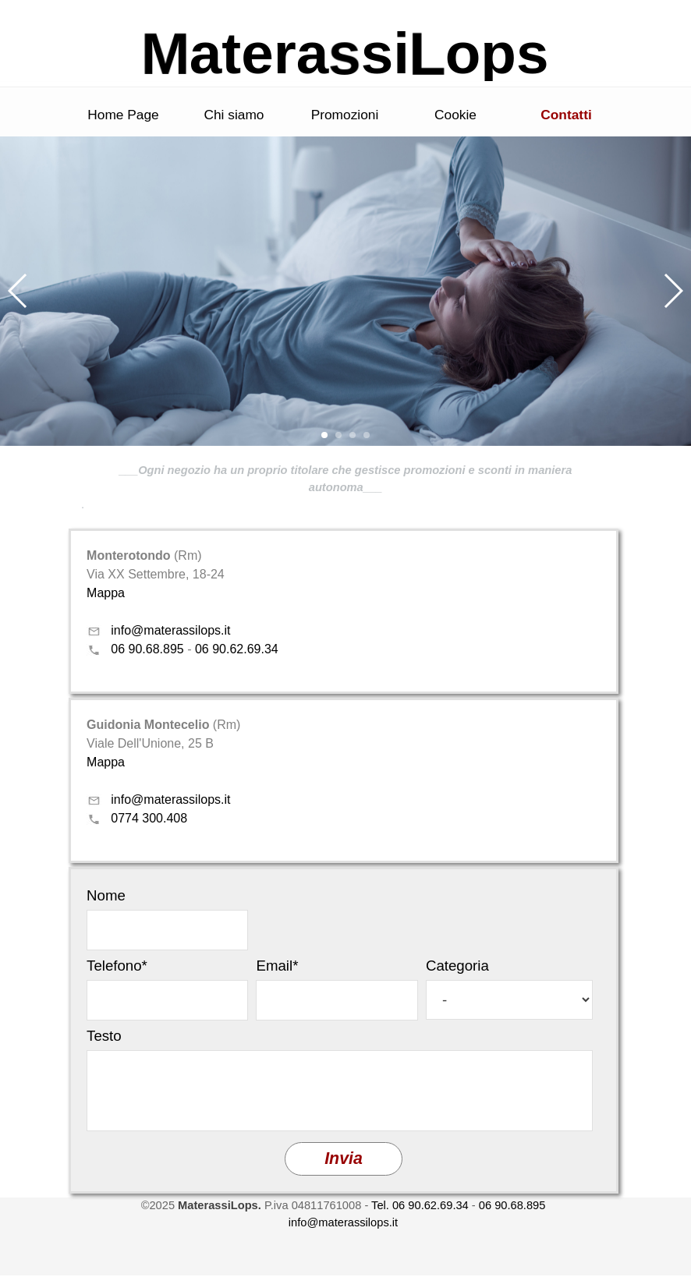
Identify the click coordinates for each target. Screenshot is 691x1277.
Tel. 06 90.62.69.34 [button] (420, 1205)
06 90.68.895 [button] (147, 649)
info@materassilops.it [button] (170, 630)
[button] (18, 291)
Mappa (106, 593)
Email (277, 965)
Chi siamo (234, 114)
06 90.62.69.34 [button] (236, 649)
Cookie (455, 114)
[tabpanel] (345, 487)
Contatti (565, 114)
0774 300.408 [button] (149, 818)
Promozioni (345, 114)
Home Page (123, 114)
